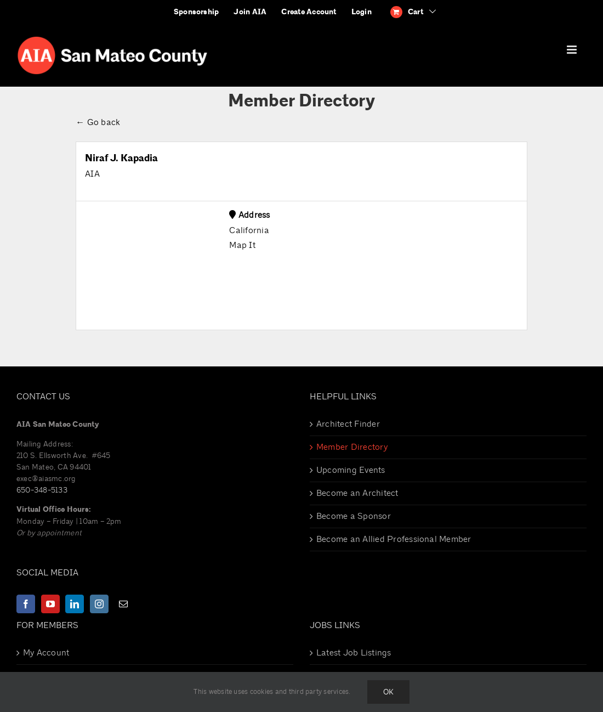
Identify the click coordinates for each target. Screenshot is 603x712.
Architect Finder (348, 424)
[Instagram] (99, 604)
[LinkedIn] (74, 604)
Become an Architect (357, 493)
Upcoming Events (350, 470)
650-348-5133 (41, 490)
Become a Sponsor (353, 516)
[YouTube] (50, 604)
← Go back (98, 122)
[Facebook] (25, 604)
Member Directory (352, 447)
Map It (242, 245)
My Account (46, 652)
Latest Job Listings (353, 652)
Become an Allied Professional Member (393, 539)
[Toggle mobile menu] (573, 49)
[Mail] (123, 604)
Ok (388, 692)
